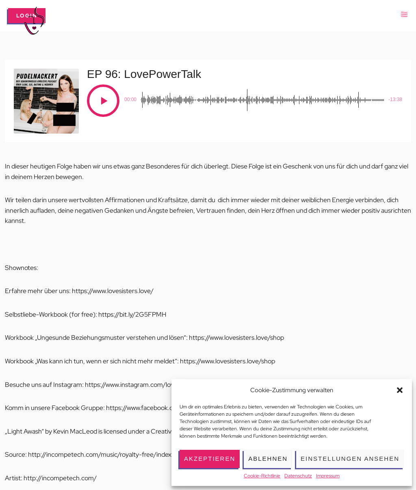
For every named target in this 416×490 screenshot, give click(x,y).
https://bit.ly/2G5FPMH (132, 314)
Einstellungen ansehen (350, 458)
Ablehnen (268, 458)
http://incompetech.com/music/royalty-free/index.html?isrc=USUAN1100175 (137, 454)
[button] (400, 390)
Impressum (328, 476)
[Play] (103, 100)
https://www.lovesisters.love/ (113, 291)
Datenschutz (298, 476)
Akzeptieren (209, 458)
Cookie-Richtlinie (262, 476)
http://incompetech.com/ (60, 478)
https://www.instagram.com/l (126, 384)
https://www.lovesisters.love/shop (236, 337)
